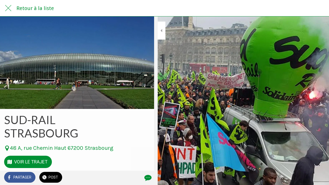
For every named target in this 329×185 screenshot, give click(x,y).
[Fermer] (8, 8)
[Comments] (144, 178)
